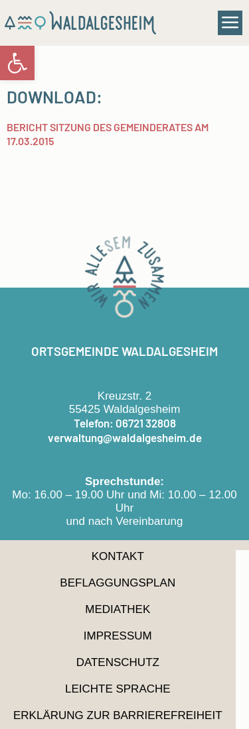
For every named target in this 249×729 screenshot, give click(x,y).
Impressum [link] (118, 636)
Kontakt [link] (118, 556)
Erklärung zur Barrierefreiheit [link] (117, 715)
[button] (230, 23)
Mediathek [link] (117, 609)
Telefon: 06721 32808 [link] (125, 422)
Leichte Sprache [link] (118, 689)
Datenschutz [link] (117, 662)
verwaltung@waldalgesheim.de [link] (125, 437)
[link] (17, 63)
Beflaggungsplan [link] (117, 583)
